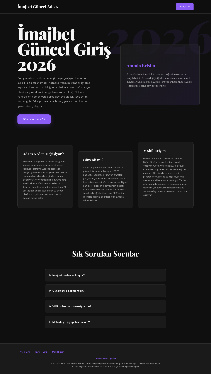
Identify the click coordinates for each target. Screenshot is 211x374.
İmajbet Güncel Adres (37, 6)
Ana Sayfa (25, 351)
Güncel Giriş (41, 351)
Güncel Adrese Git (34, 119)
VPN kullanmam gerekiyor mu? (71, 306)
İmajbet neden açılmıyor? (68, 275)
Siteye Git (185, 6)
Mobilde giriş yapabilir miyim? (71, 322)
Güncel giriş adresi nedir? (68, 291)
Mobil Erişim (58, 351)
